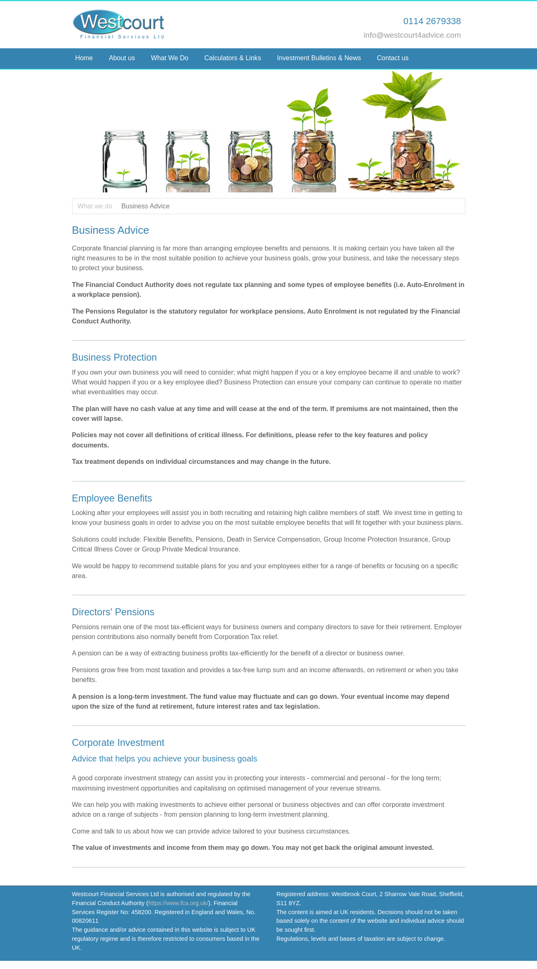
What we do (94, 206)
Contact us (393, 57)
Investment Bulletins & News (319, 57)
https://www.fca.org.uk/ (178, 903)
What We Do (169, 57)
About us (122, 57)
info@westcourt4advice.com (412, 35)
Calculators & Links (232, 57)
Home (84, 57)
